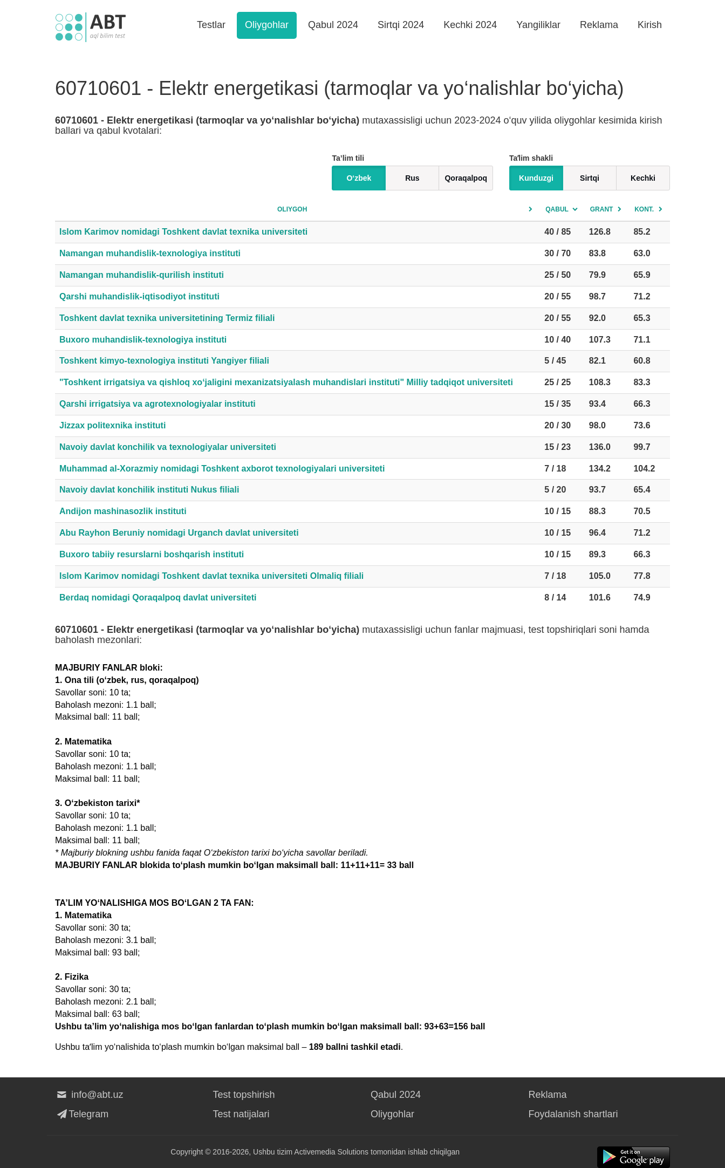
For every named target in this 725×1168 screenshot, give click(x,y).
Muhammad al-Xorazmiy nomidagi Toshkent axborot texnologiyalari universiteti (222, 468)
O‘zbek (358, 178)
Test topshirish (244, 1094)
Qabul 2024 (333, 24)
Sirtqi (589, 178)
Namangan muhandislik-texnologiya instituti (150, 253)
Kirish (650, 24)
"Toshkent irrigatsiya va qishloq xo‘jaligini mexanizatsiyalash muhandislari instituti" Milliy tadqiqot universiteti (286, 382)
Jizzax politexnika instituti (112, 425)
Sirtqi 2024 (401, 24)
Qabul (557, 209)
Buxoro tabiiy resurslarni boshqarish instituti (151, 554)
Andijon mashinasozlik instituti (123, 511)
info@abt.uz (89, 1094)
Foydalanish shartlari (573, 1114)
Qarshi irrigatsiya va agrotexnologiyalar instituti (157, 403)
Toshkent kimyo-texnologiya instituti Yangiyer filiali (164, 360)
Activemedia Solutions (331, 1151)
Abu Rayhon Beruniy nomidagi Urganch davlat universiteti (179, 532)
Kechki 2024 (470, 24)
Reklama (599, 24)
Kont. (644, 209)
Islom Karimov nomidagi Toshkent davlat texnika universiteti (183, 231)
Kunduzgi (536, 178)
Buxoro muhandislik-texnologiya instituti (143, 339)
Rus (412, 178)
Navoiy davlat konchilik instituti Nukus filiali (149, 489)
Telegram (81, 1114)
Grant (601, 209)
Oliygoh (292, 209)
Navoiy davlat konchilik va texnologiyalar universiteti (167, 447)
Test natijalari (241, 1114)
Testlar (211, 24)
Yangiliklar (538, 24)
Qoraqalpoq (465, 178)
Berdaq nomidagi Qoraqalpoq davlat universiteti (157, 597)
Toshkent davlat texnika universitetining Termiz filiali (167, 318)
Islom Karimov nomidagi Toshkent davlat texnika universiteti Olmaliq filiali (211, 575)
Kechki (643, 178)
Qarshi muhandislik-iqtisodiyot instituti (139, 296)
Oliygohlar (267, 24)
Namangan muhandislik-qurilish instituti (141, 274)
